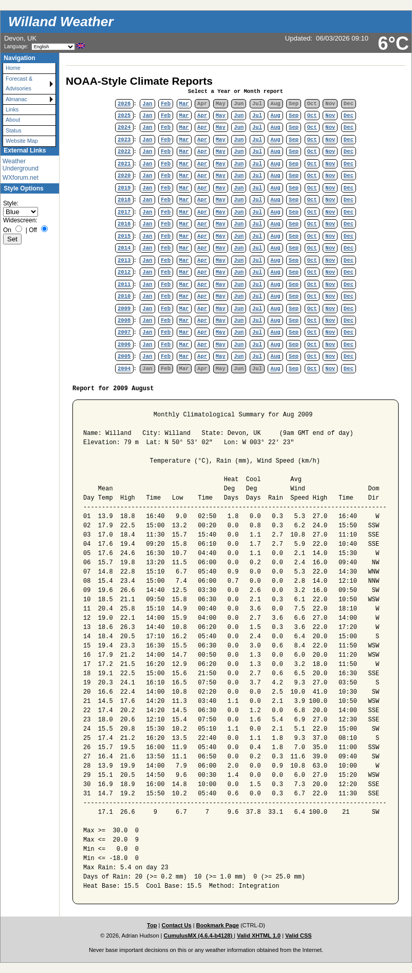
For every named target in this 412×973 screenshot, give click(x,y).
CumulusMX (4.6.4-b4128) (199, 935)
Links (12, 109)
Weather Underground (21, 165)
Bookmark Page (217, 925)
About (13, 120)
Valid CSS (298, 935)
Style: (10, 203)
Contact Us (176, 925)
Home (13, 68)
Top (152, 925)
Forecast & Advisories (19, 83)
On (7, 230)
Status (14, 130)
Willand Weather (61, 21)
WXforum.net (21, 177)
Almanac (16, 99)
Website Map (22, 141)
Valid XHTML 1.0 (258, 935)
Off (33, 230)
